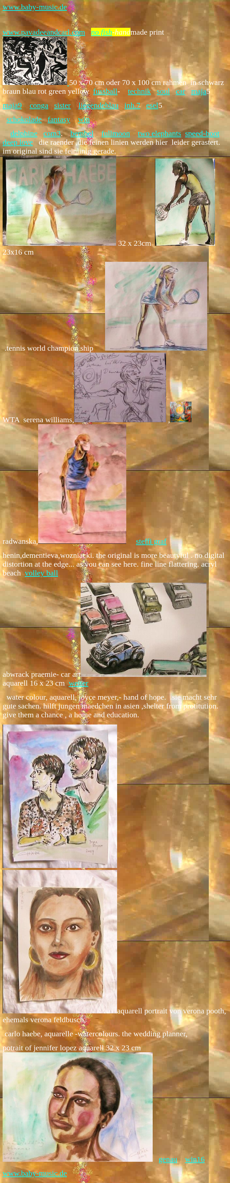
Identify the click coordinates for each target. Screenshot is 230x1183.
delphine (24, 133)
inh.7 (132, 105)
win (84, 119)
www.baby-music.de (35, 7)
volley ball (41, 573)
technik (139, 91)
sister (62, 105)
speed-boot (202, 133)
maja (199, 91)
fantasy (59, 119)
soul (163, 91)
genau (168, 1159)
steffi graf (151, 541)
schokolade (24, 119)
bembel (82, 133)
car (180, 91)
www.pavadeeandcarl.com (44, 32)
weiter (78, 683)
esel (152, 105)
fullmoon (115, 133)
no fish (101, 32)
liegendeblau (99, 105)
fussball (105, 91)
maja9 (12, 105)
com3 (52, 133)
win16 (195, 1159)
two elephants (159, 133)
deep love (18, 142)
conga (39, 105)
